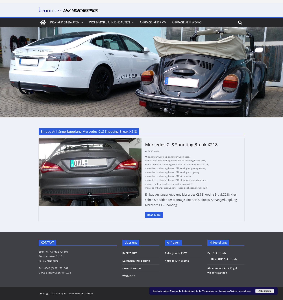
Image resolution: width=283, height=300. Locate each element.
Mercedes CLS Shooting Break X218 (181, 144)
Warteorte (128, 276)
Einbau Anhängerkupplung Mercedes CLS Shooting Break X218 (176, 164)
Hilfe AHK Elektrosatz (224, 259)
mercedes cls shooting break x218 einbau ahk (168, 176)
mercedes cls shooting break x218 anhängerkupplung (172, 172)
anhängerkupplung (157, 156)
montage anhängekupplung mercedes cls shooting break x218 (176, 187)
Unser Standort (131, 268)
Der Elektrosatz (216, 253)
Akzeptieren (264, 291)
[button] (81, 22)
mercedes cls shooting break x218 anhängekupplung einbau (175, 168)
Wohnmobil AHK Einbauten (109, 22)
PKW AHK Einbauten (64, 22)
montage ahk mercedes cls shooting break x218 (169, 184)
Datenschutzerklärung (136, 260)
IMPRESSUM (129, 253)
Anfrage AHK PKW (153, 22)
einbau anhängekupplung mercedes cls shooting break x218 (175, 160)
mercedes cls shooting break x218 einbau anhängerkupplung (175, 180)
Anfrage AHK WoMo (186, 22)
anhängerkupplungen (179, 156)
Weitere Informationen (240, 291)
